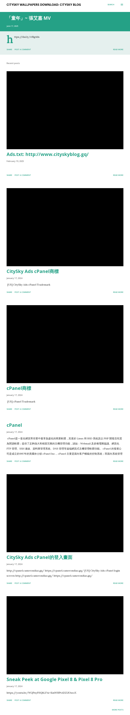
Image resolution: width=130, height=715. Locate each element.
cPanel (14, 425)
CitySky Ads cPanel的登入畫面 (39, 557)
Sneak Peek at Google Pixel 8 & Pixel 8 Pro (54, 679)
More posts (117, 710)
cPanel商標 (19, 388)
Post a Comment (23, 49)
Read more (118, 49)
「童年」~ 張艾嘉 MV (29, 18)
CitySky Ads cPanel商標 (33, 271)
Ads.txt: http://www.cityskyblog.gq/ (48, 154)
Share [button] (9, 49)
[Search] (111, 4)
